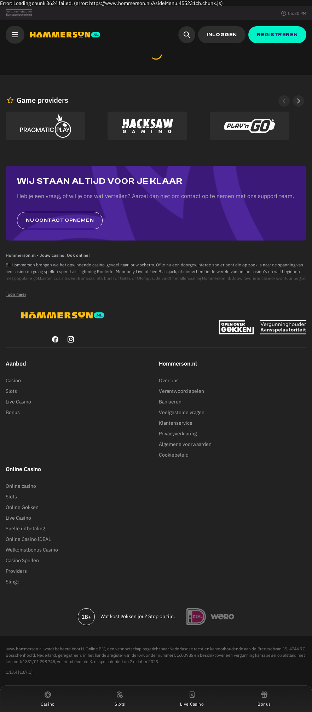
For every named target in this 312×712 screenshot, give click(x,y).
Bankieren (170, 402)
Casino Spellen (22, 560)
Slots (11, 391)
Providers (16, 571)
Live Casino (18, 402)
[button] (48, 698)
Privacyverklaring (178, 433)
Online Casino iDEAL (28, 539)
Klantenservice (175, 423)
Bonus (13, 412)
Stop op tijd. (161, 616)
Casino (13, 380)
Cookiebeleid (174, 455)
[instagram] (71, 339)
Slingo (12, 581)
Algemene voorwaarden (185, 444)
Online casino (21, 486)
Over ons (169, 380)
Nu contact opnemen (60, 220)
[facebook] (55, 339)
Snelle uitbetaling (25, 528)
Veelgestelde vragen (181, 412)
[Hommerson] (65, 35)
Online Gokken (22, 507)
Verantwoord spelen (181, 391)
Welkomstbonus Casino (32, 550)
